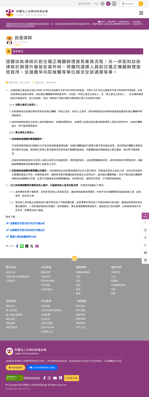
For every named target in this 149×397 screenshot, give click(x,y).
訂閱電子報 (71, 378)
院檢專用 (80, 314)
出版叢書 (45, 314)
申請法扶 (80, 306)
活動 (113, 289)
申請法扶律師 (48, 280)
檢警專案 (80, 318)
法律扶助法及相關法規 (17, 276)
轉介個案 (80, 310)
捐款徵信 (10, 318)
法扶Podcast (47, 327)
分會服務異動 (118, 285)
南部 (78, 285)
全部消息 (115, 272)
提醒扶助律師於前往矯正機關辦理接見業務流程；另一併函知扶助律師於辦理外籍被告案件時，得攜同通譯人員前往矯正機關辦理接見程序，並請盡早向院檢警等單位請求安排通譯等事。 (74, 25)
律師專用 (80, 323)
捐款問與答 (11, 327)
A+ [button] (114, 3)
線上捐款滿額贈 (14, 314)
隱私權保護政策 (32, 378)
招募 (113, 293)
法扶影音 (45, 318)
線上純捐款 (11, 310)
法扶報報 (45, 306)
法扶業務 (136, 21)
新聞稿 (114, 280)
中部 (78, 280)
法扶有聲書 (47, 323)
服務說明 (45, 272)
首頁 (101, 21)
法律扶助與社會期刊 (51, 310)
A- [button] (102, 3)
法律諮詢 (45, 276)
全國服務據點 (83, 272)
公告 (113, 276)
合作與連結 (47, 289)
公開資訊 (10, 280)
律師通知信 (124, 21)
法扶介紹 (10, 272)
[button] (131, 3)
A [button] (108, 3)
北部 (78, 276)
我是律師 (112, 21)
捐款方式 (10, 306)
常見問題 (45, 285)
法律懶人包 (47, 331)
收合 (145, 216)
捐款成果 (10, 323)
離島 (78, 293)
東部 (78, 289)
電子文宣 (80, 327)
